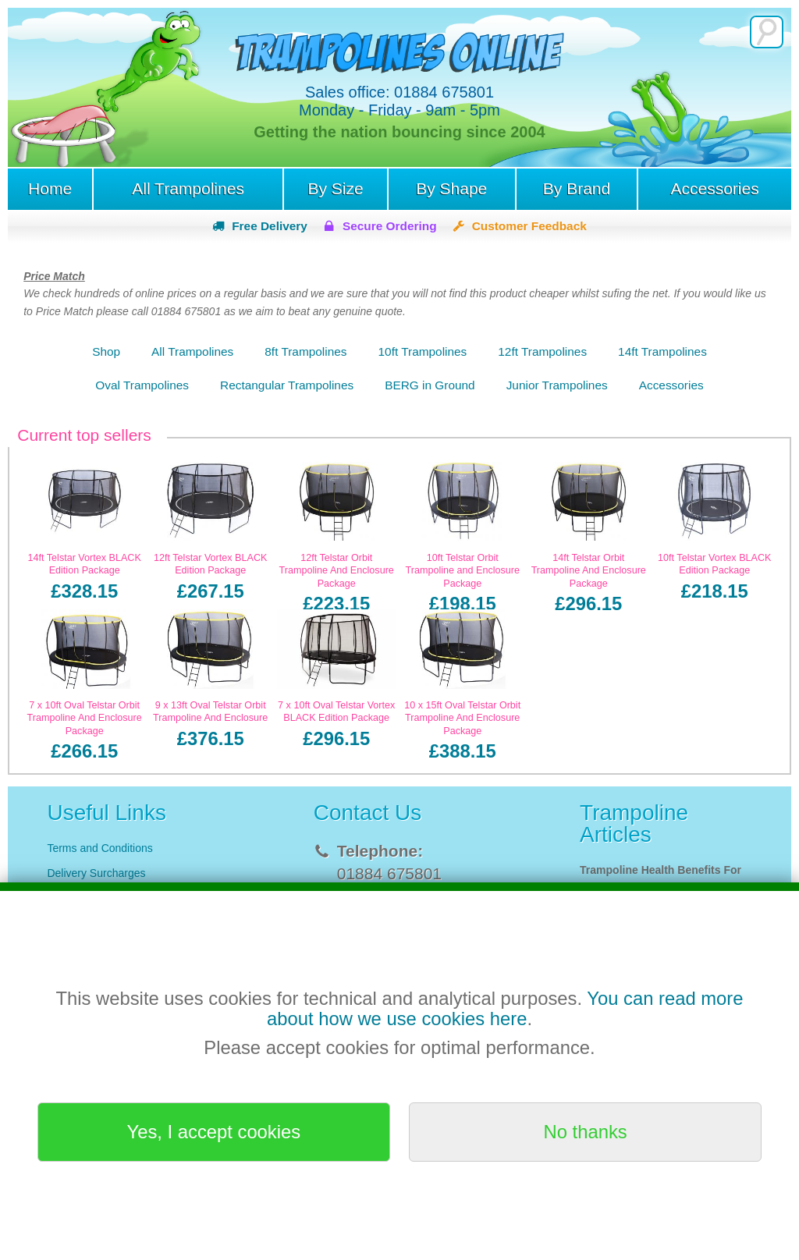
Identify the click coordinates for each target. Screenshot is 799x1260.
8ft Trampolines (305, 351)
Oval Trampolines (142, 385)
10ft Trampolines (422, 351)
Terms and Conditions (99, 848)
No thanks (585, 1131)
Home (50, 188)
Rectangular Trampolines (286, 385)
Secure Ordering (390, 225)
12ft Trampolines (542, 351)
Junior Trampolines (557, 385)
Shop (106, 351)
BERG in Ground (429, 385)
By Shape (451, 188)
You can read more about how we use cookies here (505, 1008)
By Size (335, 188)
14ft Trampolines (662, 351)
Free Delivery (269, 225)
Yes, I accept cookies (214, 1131)
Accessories (714, 188)
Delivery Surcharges (97, 873)
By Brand (576, 188)
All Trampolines (188, 188)
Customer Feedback (529, 225)
